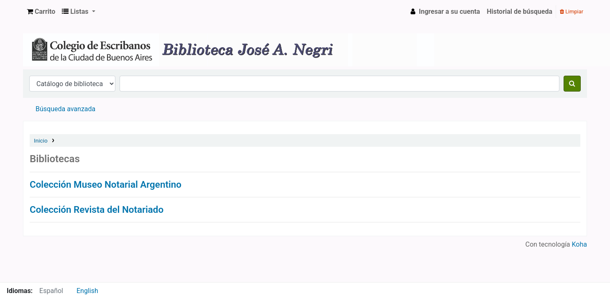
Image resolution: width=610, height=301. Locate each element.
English (87, 291)
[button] (41, 11)
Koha (579, 244)
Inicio (41, 140)
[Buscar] (572, 84)
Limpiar (571, 11)
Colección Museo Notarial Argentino (105, 184)
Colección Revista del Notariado (96, 209)
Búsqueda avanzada (65, 109)
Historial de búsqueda (519, 11)
